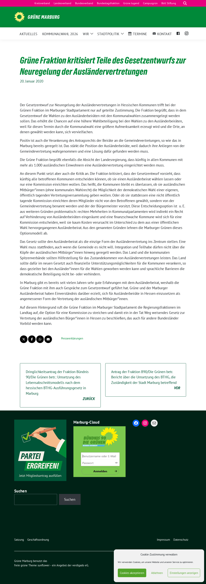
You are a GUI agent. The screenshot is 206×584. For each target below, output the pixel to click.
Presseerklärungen (72, 338)
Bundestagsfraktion (108, 3)
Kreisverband (42, 3)
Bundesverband (84, 3)
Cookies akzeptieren (132, 573)
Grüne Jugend (131, 3)
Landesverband (62, 3)
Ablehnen (157, 573)
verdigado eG (80, 565)
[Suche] (179, 3)
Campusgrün (150, 3)
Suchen (20, 491)
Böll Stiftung (168, 3)
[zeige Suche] (185, 3)
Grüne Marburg (44, 17)
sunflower (44, 565)
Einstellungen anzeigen (184, 573)
